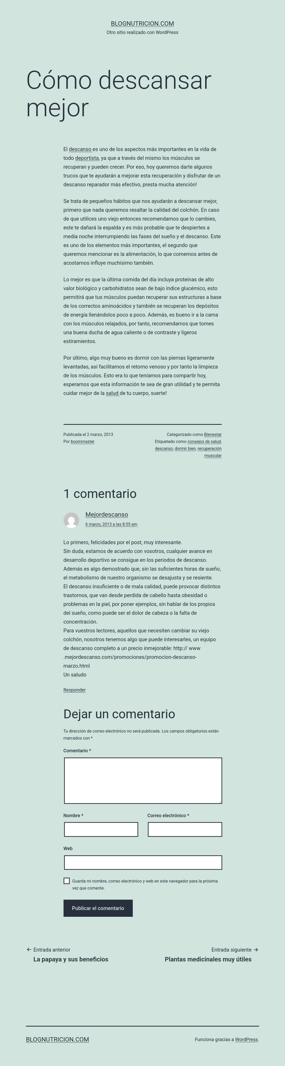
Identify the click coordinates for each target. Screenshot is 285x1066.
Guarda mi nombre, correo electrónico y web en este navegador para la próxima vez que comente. (145, 885)
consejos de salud (204, 441)
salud (113, 393)
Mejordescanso (107, 514)
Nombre (74, 815)
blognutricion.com (142, 23)
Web (68, 848)
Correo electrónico (168, 815)
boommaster (82, 441)
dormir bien (185, 448)
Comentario (77, 750)
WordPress (246, 1039)
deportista (87, 158)
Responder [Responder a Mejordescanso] (75, 690)
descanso (81, 149)
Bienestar (212, 434)
